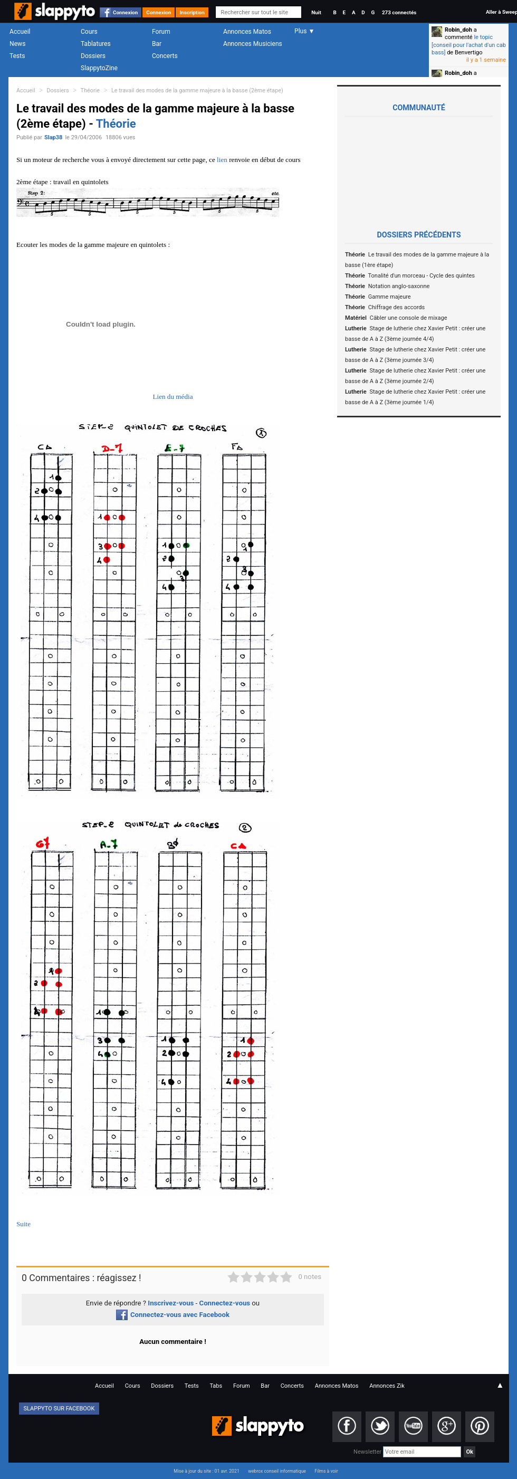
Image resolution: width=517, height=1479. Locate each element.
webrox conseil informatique (277, 1471)
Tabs (215, 1385)
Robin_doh (458, 29)
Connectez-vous (225, 1303)
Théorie (90, 90)
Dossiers (93, 56)
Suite (23, 1224)
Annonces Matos (247, 31)
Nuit (316, 12)
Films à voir (326, 1471)
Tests (17, 56)
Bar (156, 43)
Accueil (20, 31)
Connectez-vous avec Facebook (172, 1315)
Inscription (192, 12)
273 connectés (399, 12)
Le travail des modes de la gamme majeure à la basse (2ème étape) (197, 90)
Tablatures (96, 43)
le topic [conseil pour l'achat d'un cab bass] (469, 45)
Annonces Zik (387, 1385)
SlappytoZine (99, 68)
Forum (161, 31)
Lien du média (172, 396)
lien (222, 160)
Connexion (125, 12)
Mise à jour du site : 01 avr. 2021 (206, 1471)
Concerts (165, 56)
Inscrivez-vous (171, 1303)
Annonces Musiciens (252, 43)
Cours (89, 31)
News (17, 43)
